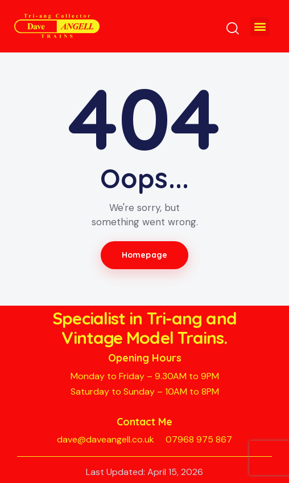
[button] (259, 26)
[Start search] (232, 28)
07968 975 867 (199, 439)
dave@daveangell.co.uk (105, 439)
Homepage (144, 255)
